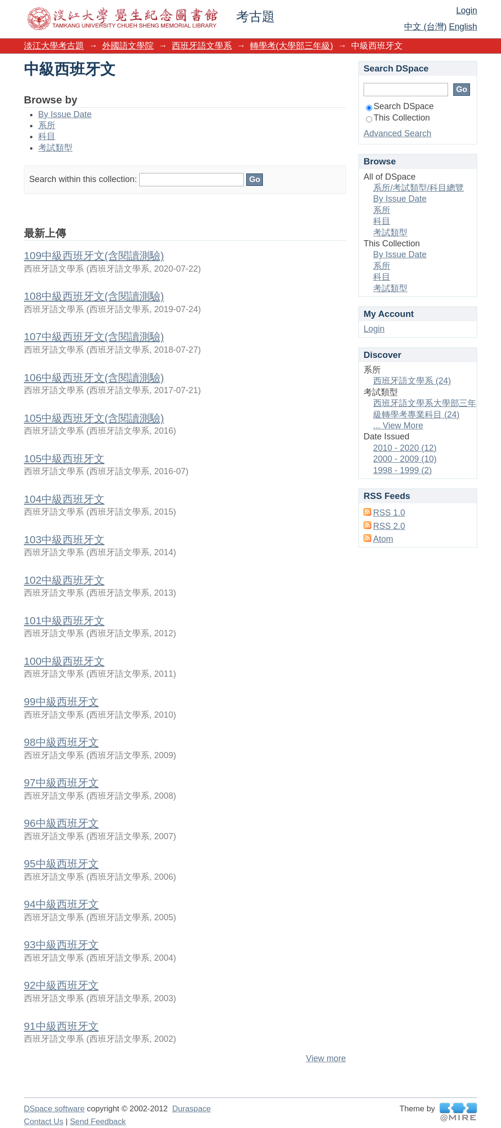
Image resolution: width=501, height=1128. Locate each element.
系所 (46, 125)
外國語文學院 (128, 46)
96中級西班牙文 (61, 823)
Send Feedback (97, 1121)
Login (466, 10)
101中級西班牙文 (64, 621)
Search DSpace (400, 106)
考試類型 (55, 147)
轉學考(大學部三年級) (291, 46)
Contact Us (43, 1121)
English (463, 26)
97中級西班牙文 (61, 783)
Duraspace (191, 1108)
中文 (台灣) (425, 26)
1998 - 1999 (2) (402, 470)
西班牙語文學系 (202, 46)
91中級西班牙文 (61, 1026)
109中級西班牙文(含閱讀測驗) (94, 256)
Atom (383, 539)
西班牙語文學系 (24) (412, 381)
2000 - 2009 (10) (405, 459)
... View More (398, 425)
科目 (46, 136)
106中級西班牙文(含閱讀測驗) (94, 378)
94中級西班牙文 (61, 904)
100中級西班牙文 (64, 661)
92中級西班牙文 (61, 985)
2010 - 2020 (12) (405, 448)
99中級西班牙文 (61, 702)
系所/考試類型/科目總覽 (418, 188)
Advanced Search (397, 133)
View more (326, 1058)
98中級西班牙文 (61, 742)
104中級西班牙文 (64, 499)
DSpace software (54, 1108)
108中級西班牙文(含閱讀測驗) (94, 296)
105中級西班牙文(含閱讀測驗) (94, 418)
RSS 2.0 (389, 526)
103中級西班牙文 (64, 540)
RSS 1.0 (389, 513)
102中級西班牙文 (64, 580)
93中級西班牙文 (61, 945)
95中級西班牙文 (61, 864)
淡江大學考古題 (54, 46)
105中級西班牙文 (64, 459)
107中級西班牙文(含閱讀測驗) (94, 337)
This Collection (398, 117)
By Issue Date (65, 114)
